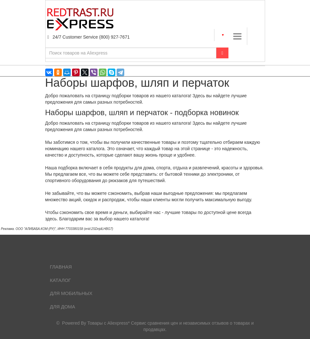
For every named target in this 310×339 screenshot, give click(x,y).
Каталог (60, 280)
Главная (61, 266)
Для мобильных (71, 293)
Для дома (62, 306)
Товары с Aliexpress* (108, 323)
